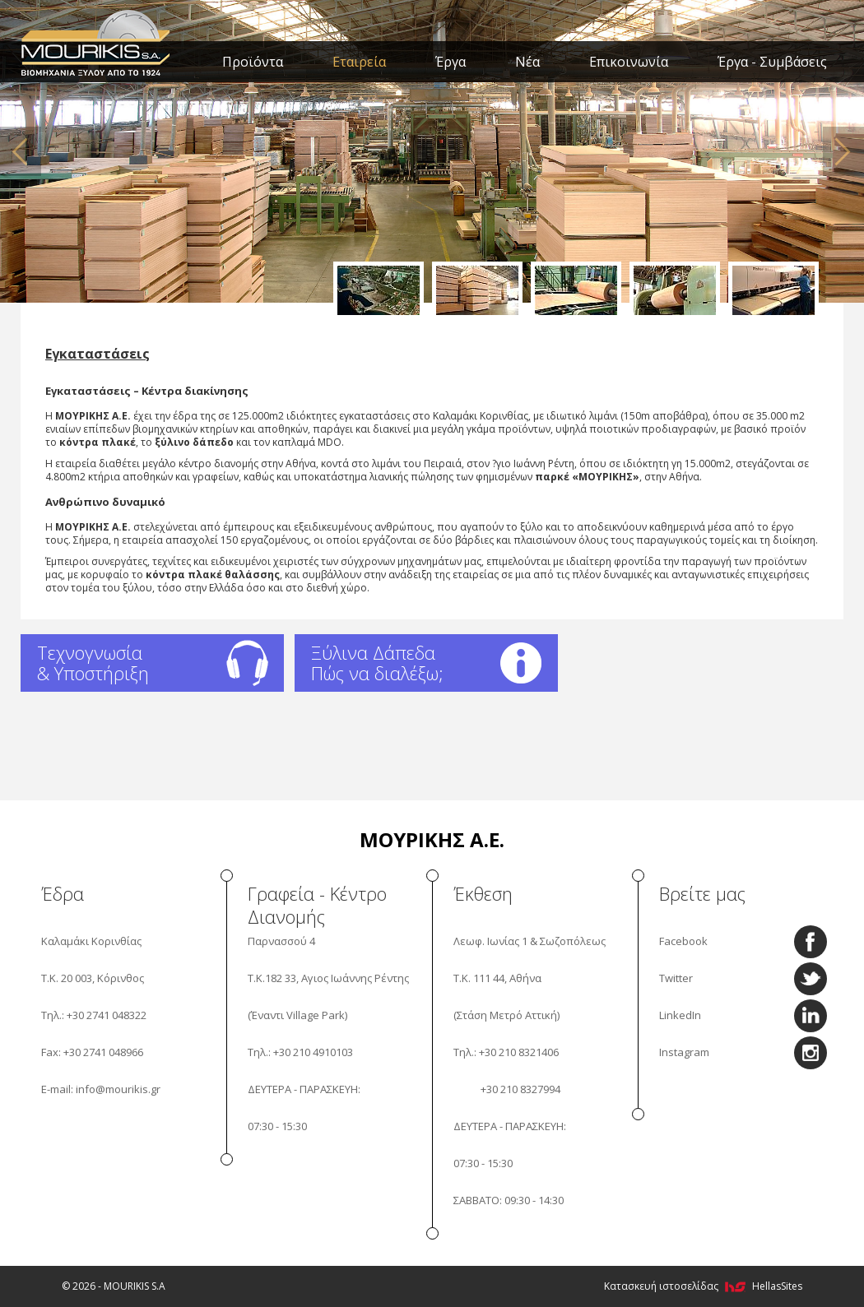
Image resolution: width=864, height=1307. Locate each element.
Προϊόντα (252, 62)
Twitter (676, 978)
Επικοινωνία (628, 62)
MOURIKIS (97, 41)
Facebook (683, 941)
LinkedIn (680, 1015)
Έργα (450, 62)
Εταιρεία (359, 62)
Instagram (684, 1052)
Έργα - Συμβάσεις (772, 62)
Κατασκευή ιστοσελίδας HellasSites (703, 1286)
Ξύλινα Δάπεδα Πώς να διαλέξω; (377, 662)
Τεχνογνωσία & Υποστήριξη (93, 662)
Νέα (527, 62)
